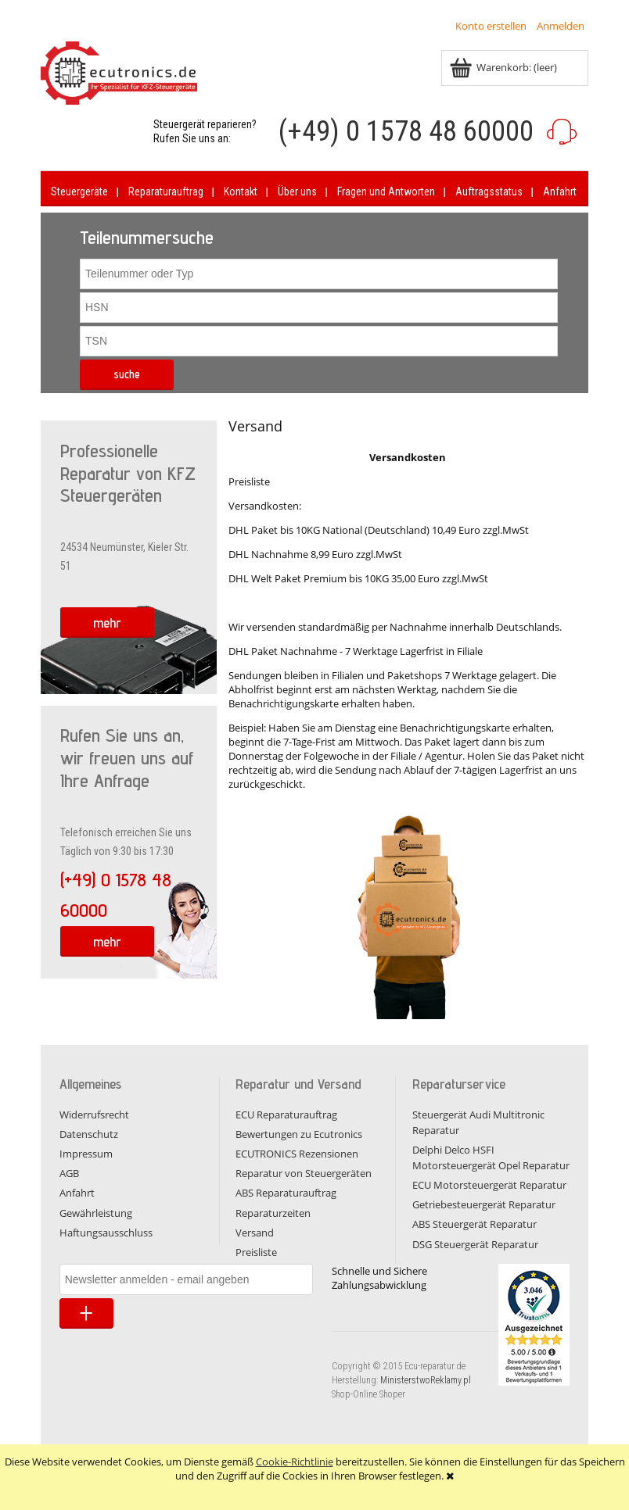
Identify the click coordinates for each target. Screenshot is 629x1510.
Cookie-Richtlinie (294, 1462)
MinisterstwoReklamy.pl (425, 1380)
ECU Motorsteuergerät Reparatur (489, 1185)
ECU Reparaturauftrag (286, 1114)
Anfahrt (77, 1193)
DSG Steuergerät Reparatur (475, 1244)
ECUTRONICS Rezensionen (296, 1154)
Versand (254, 1233)
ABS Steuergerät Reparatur (474, 1224)
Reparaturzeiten (273, 1213)
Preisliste (256, 1252)
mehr (107, 622)
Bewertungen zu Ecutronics (298, 1134)
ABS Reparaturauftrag (285, 1193)
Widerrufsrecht (94, 1114)
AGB (69, 1173)
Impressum (86, 1154)
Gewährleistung (95, 1213)
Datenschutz (88, 1134)
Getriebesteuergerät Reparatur (483, 1204)
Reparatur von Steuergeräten (303, 1173)
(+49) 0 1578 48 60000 (406, 131)
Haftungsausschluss (106, 1233)
